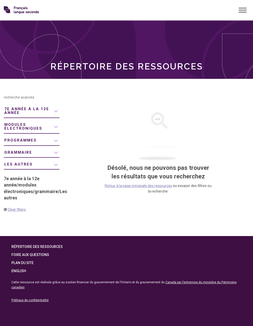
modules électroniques (23, 126)
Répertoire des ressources (37, 247)
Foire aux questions (30, 255)
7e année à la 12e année (26, 111)
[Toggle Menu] (243, 10)
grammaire (18, 152)
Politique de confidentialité (30, 300)
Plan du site (22, 263)
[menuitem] (31, 111)
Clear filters (17, 209)
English (18, 271)
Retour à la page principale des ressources (138, 186)
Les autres (18, 164)
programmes (20, 140)
